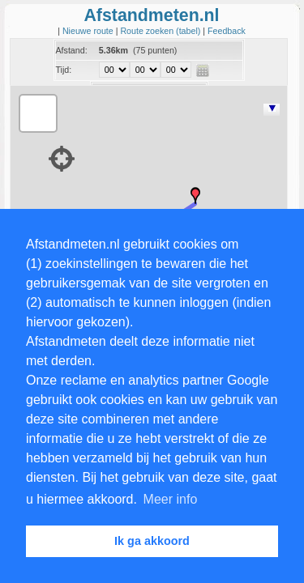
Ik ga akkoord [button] (152, 540)
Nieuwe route (89, 31)
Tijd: (64, 69)
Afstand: (72, 50)
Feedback (227, 31)
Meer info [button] (170, 499)
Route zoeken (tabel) (161, 31)
